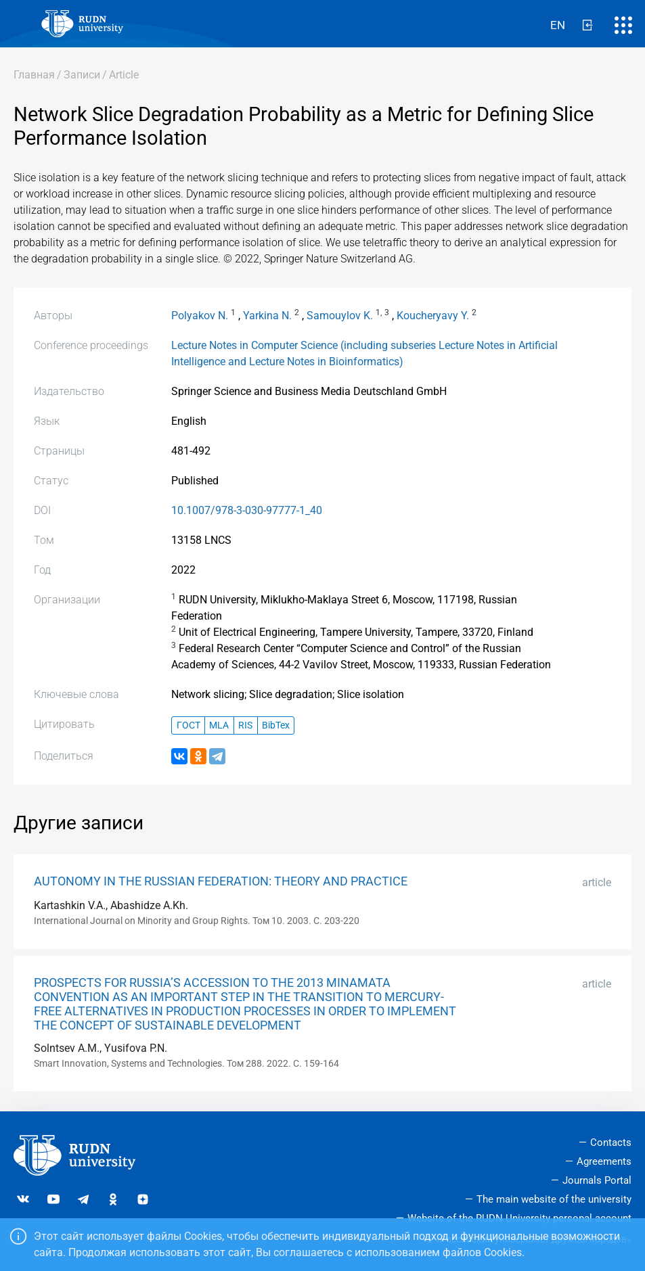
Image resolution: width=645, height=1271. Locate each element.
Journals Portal (596, 1180)
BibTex (276, 725)
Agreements (604, 1161)
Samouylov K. (340, 315)
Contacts (610, 1142)
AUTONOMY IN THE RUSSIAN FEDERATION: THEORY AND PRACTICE (220, 881)
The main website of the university (553, 1199)
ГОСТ (188, 725)
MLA (219, 725)
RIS (245, 725)
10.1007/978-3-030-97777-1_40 (246, 510)
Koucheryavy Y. (433, 315)
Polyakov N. (199, 315)
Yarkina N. (267, 315)
